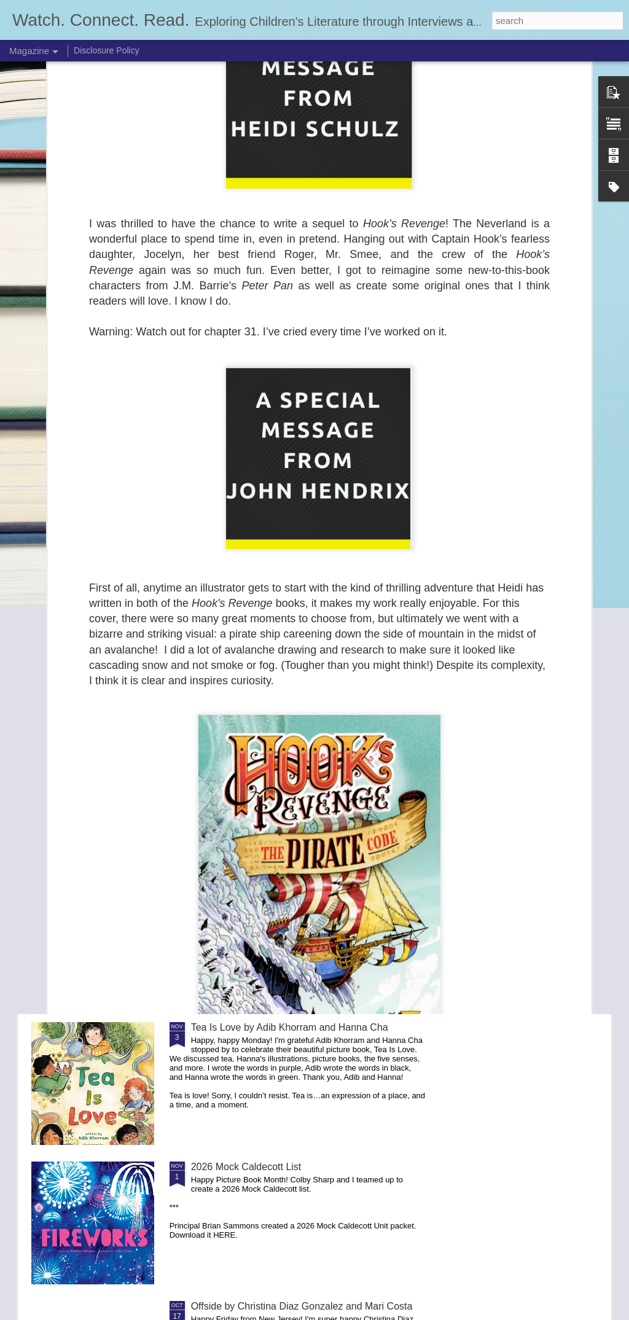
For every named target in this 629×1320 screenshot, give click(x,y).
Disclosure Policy (106, 50)
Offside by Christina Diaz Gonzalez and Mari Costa (302, 1306)
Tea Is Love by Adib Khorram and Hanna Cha (289, 1027)
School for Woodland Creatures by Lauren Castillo (300, 888)
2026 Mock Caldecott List (246, 1167)
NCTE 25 (211, 609)
